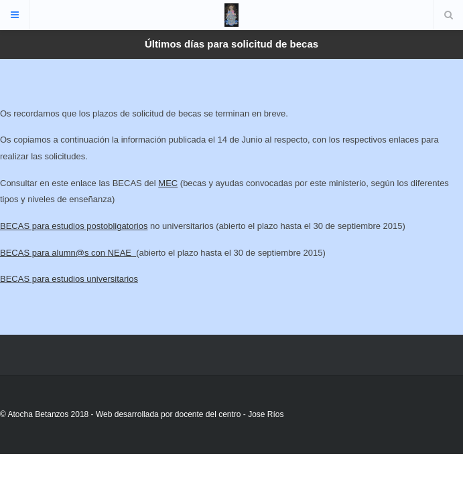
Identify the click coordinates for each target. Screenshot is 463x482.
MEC (168, 183)
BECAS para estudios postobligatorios (73, 226)
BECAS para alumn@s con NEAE (68, 253)
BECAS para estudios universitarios (69, 279)
